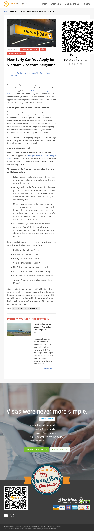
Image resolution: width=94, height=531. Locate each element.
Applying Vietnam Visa (29, 49)
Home (6, 11)
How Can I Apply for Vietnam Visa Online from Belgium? (30, 74)
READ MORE (48, 368)
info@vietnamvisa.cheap (18, 517)
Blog (42, 49)
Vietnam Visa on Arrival (16, 53)
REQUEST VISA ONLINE (36, 450)
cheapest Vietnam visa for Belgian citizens (26, 308)
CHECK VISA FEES (60, 450)
